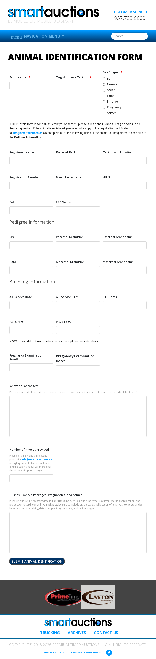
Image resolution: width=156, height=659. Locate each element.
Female (112, 84)
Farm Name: (19, 77)
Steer (111, 90)
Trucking (50, 632)
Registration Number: (24, 177)
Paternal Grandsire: (70, 237)
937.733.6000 (129, 18)
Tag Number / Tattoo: (74, 77)
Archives (77, 632)
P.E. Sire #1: (17, 322)
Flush (110, 96)
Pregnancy (114, 107)
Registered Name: (22, 152)
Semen (112, 113)
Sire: (12, 237)
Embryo (112, 101)
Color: (13, 202)
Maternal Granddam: (118, 262)
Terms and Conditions (85, 652)
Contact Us (106, 632)
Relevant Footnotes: (23, 386)
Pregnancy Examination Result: (26, 357)
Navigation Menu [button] (36, 37)
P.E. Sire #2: (64, 322)
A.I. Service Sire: (67, 297)
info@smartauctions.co (27, 133)
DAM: (13, 262)
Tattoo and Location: (118, 152)
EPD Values (64, 202)
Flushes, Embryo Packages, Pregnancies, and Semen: (46, 495)
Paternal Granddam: (117, 237)
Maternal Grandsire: (70, 262)
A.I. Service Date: (21, 297)
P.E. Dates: (110, 297)
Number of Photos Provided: (29, 449)
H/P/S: (107, 177)
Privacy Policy (54, 652)
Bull (109, 79)
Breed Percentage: (69, 177)
